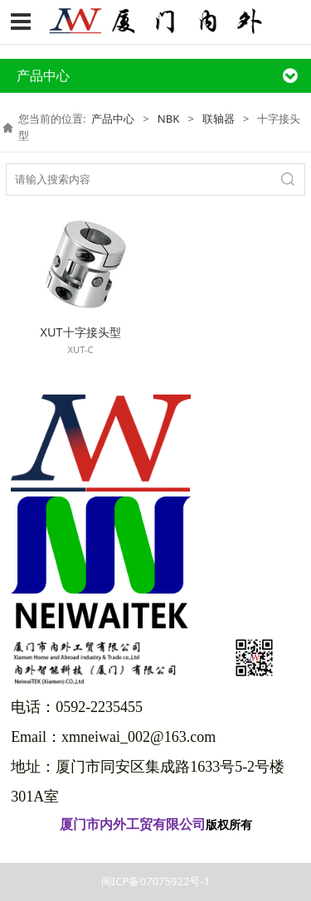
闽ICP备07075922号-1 (155, 881)
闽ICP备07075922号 (155, 847)
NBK (169, 118)
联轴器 (218, 118)
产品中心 (112, 118)
